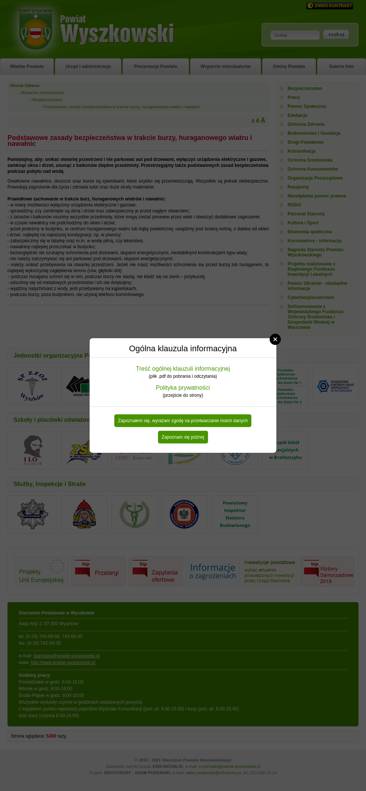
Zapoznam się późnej (183, 437)
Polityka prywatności (183, 387)
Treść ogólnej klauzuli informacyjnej (183, 368)
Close (275, 339)
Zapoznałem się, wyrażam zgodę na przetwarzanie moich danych (183, 420)
